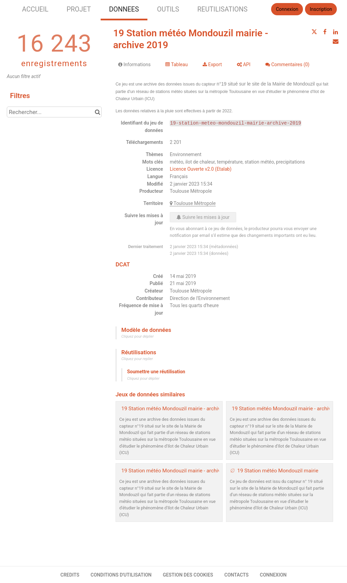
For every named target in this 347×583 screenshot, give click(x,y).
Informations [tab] (134, 64)
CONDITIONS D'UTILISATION (120, 575)
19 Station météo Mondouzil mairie (277, 471)
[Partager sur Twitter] (314, 32)
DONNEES (124, 9)
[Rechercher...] (54, 112)
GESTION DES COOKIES (188, 575)
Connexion (287, 9)
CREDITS (69, 575)
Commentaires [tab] (287, 64)
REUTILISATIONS (222, 9)
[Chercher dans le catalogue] (97, 112)
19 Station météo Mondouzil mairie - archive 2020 (178, 409)
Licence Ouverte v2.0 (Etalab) (200, 169)
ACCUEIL (35, 9)
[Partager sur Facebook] (325, 32)
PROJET (78, 9)
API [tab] (243, 64)
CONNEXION (273, 575)
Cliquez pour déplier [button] (137, 336)
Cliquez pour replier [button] (137, 359)
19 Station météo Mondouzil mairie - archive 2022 (178, 471)
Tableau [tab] (176, 64)
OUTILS (168, 9)
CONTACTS (236, 575)
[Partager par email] (335, 41)
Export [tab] (212, 64)
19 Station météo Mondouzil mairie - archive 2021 (289, 409)
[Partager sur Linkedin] (335, 32)
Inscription (321, 9)
